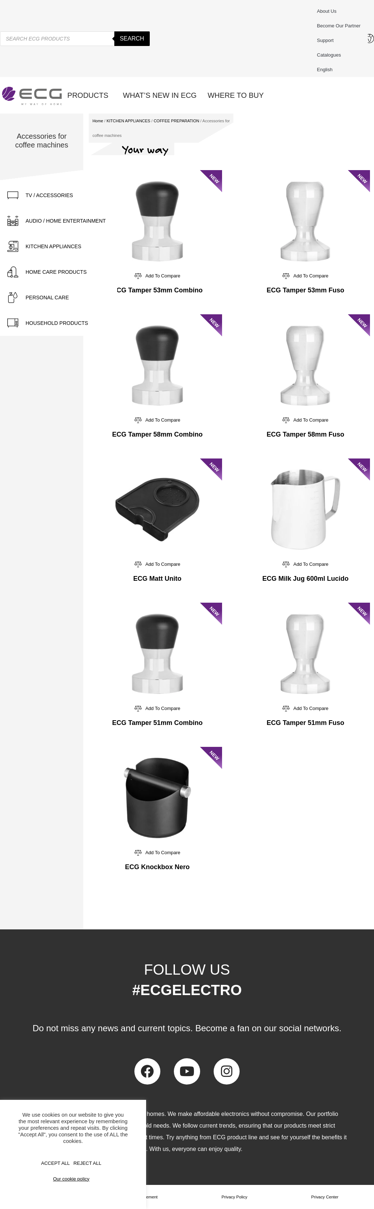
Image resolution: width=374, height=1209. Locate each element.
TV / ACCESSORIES (49, 195)
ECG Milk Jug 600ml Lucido (305, 578)
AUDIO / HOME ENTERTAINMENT (66, 221)
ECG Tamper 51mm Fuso (305, 722)
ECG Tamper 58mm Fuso (305, 434)
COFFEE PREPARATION (176, 121)
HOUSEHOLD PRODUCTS (57, 323)
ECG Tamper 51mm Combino (157, 722)
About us (326, 11)
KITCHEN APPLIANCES (53, 246)
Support (327, 40)
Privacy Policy (234, 1197)
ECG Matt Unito (157, 578)
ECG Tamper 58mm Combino (157, 434)
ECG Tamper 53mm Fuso (305, 290)
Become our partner (338, 25)
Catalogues (329, 55)
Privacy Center (324, 1197)
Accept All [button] (55, 1163)
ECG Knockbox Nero (157, 867)
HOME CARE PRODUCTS (56, 272)
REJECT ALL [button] (87, 1163)
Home (97, 121)
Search (132, 38)
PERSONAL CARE (47, 297)
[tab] (58, 195)
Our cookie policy (71, 1179)
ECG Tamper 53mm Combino (157, 290)
